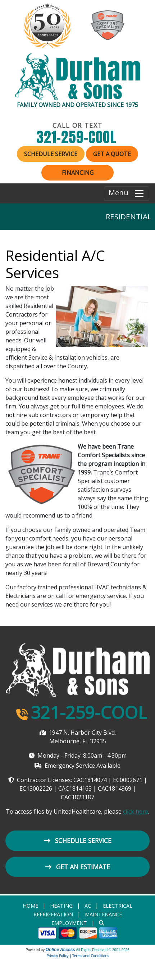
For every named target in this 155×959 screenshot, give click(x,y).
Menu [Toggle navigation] (127, 193)
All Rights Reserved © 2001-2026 (102, 950)
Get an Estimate (77, 866)
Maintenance (103, 914)
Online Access (60, 949)
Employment (69, 923)
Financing (78, 173)
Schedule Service (50, 154)
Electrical (117, 905)
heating (61, 905)
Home (30, 905)
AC (88, 905)
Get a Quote (112, 154)
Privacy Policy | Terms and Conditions (77, 955)
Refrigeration (53, 914)
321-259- (77, 137)
